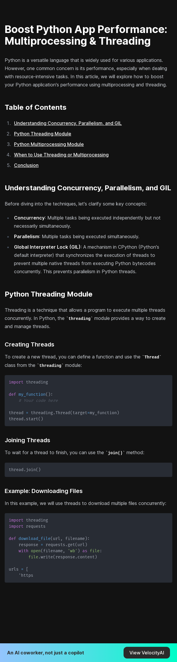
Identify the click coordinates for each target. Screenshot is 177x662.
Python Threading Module (42, 134)
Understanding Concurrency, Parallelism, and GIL (68, 123)
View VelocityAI (146, 653)
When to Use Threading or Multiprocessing (61, 155)
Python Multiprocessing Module (49, 144)
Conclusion (26, 165)
